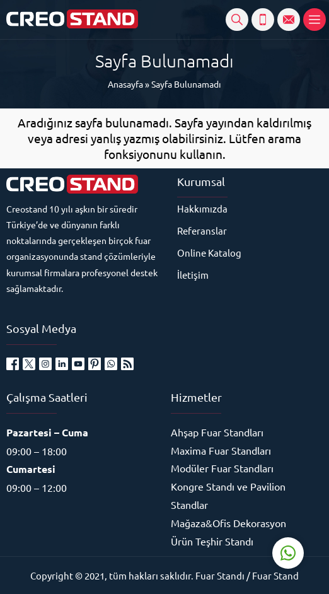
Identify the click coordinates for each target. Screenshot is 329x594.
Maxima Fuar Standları (221, 450)
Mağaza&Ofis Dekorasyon (228, 522)
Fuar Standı (220, 575)
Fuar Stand (275, 575)
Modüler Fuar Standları (222, 468)
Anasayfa (125, 84)
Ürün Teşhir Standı (212, 541)
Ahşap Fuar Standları (217, 432)
